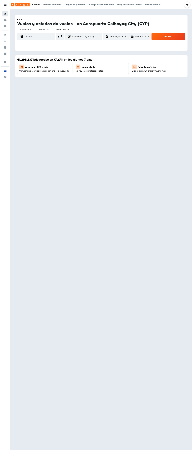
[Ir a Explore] (5, 35)
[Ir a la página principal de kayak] (20, 4)
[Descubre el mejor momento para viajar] (5, 47)
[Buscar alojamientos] (5, 20)
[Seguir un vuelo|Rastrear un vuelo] (5, 41)
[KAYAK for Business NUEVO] (5, 54)
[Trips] (5, 62)
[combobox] (25, 29)
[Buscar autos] (5, 26)
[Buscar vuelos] (5, 14)
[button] (5, 4)
